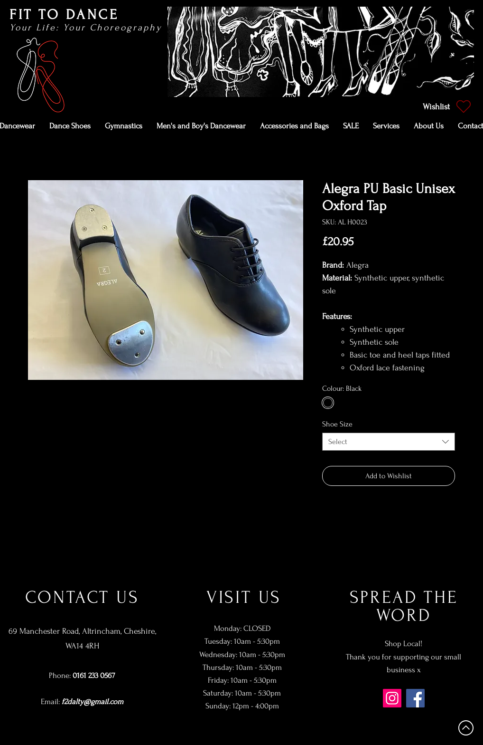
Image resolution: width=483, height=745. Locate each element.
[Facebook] (415, 698)
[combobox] (388, 442)
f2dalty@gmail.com (92, 701)
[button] (70, 126)
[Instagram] (392, 698)
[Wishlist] (446, 106)
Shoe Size (337, 424)
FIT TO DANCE (64, 14)
